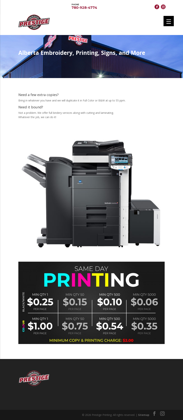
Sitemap (143, 415)
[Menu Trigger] (169, 21)
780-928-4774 (84, 6)
